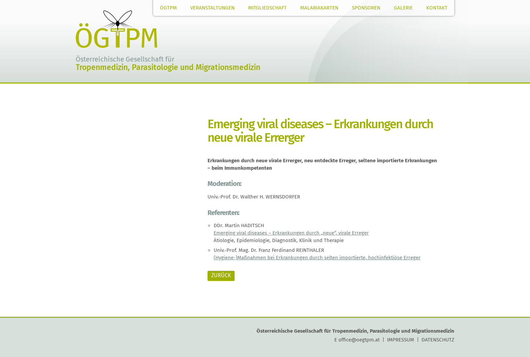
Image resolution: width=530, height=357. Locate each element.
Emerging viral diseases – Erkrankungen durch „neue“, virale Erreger (291, 233)
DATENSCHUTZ (437, 340)
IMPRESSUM (400, 340)
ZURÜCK (221, 275)
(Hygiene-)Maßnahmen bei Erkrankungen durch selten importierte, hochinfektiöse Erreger (317, 258)
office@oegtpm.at (359, 340)
